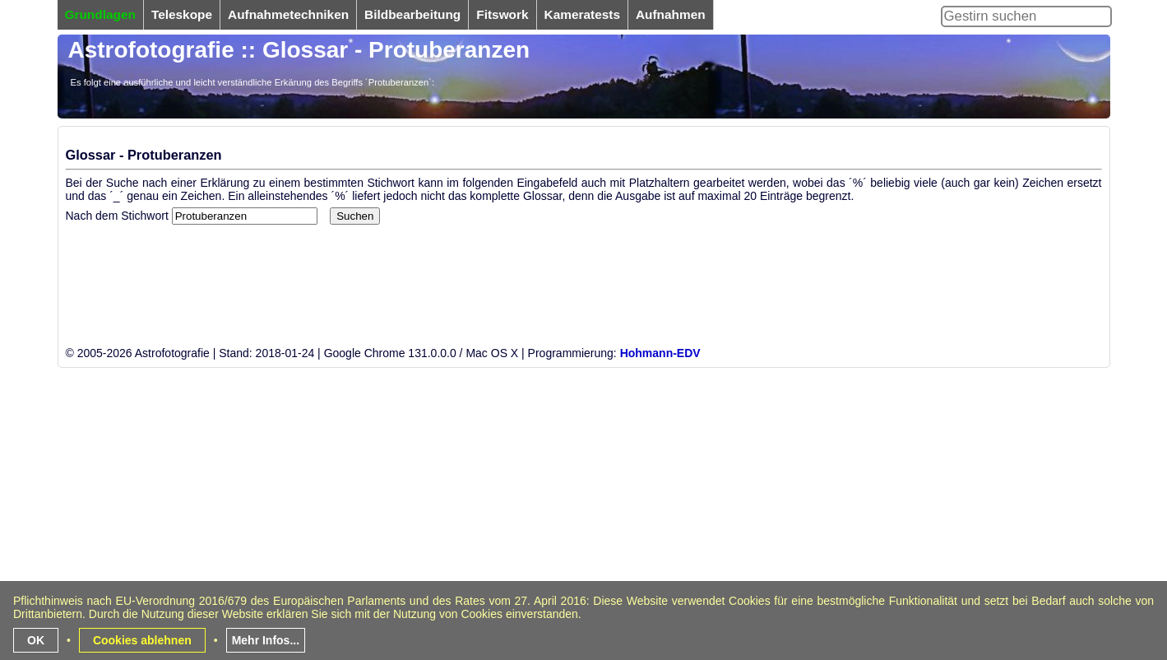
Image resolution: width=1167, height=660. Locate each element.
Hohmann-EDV (660, 353)
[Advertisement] (551, 541)
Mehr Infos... (265, 640)
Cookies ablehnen (142, 640)
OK (35, 640)
